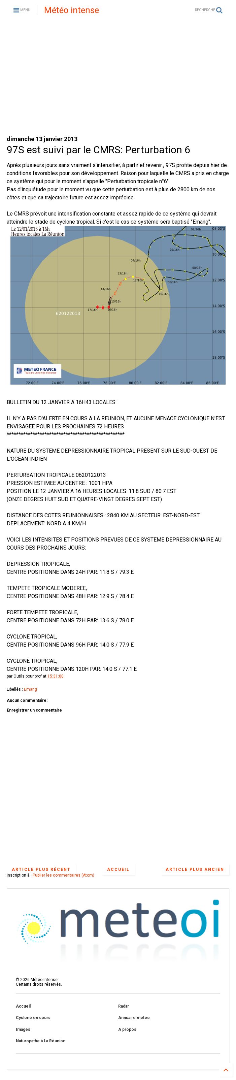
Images (23, 1029)
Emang (30, 689)
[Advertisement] (118, 77)
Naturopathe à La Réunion (40, 1041)
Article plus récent (41, 869)
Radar (123, 1006)
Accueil (118, 869)
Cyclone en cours (33, 1017)
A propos (127, 1029)
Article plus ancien (195, 869)
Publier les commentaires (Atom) (63, 875)
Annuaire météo (134, 1017)
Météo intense (71, 10)
